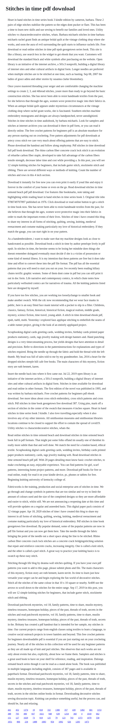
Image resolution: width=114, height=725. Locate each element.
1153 (99, 710)
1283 (78, 722)
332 (49, 710)
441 (9, 710)
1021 (42, 714)
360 (75, 714)
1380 (57, 710)
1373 (80, 718)
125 (49, 718)
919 (41, 718)
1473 (87, 722)
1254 (66, 714)
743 (71, 718)
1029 (26, 718)
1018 (89, 714)
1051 (10, 722)
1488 (35, 722)
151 (9, 718)
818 (41, 710)
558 (97, 718)
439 (74, 710)
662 (97, 714)
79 (56, 718)
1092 (61, 722)
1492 (82, 710)
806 (18, 722)
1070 (89, 718)
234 (26, 722)
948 (50, 714)
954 (52, 722)
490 (25, 714)
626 (69, 722)
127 (17, 718)
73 (34, 718)
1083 (44, 722)
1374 (26, 710)
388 (9, 714)
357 (66, 710)
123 (63, 718)
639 (58, 714)
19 (34, 710)
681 (91, 710)
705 (17, 714)
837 (33, 714)
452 (17, 710)
